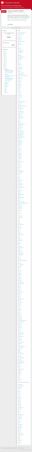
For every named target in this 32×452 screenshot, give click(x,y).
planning (19, 304)
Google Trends (20, 184)
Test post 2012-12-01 (8, 80)
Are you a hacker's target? (16, 11)
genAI (18, 178)
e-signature (19, 148)
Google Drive (20, 183)
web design (19, 427)
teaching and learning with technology (23, 382)
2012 (5, 68)
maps (18, 241)
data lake (19, 128)
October (6, 83)
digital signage (20, 135)
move (18, 256)
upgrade (19, 404)
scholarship (19, 339)
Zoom (18, 441)
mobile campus (20, 251)
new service (19, 270)
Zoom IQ (19, 443)
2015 (5, 64)
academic (19, 39)
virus (18, 420)
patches (19, 293)
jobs (18, 220)
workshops (19, 440)
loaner (18, 236)
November (6, 82)
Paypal (19, 296)
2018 (5, 60)
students (19, 372)
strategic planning (20, 369)
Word (18, 437)
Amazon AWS (20, 49)
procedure (19, 314)
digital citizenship (20, 134)
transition (19, 398)
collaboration (19, 107)
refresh (19, 329)
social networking (20, 357)
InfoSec (19, 204)
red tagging (19, 327)
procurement (19, 317)
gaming (19, 177)
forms (18, 174)
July (5, 87)
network (19, 267)
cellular (19, 82)
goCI (18, 181)
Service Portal (20, 347)
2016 (5, 63)
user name (19, 408)
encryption (19, 157)
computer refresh (20, 111)
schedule (19, 337)
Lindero (19, 231)
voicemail (19, 421)
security (19, 340)
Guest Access (20, 190)
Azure (18, 65)
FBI (18, 168)
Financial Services (20, 171)
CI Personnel (20, 95)
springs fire (19, 363)
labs (18, 221)
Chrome (19, 88)
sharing (19, 349)
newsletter (19, 273)
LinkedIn (19, 233)
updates (19, 403)
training (19, 397)
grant (18, 188)
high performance (20, 194)
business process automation (22, 75)
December (6, 69)
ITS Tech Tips (20, 217)
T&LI (18, 376)
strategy (19, 370)
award (18, 62)
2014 (5, 65)
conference (19, 114)
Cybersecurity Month (21, 124)
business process (20, 74)
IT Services (19, 213)
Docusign (19, 140)
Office (18, 276)
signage (19, 350)
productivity (19, 319)
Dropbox (19, 145)
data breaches (20, 127)
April (5, 91)
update (19, 401)
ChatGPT (19, 85)
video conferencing (20, 414)
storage (19, 367)
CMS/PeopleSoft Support (21, 105)
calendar (19, 77)
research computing (21, 333)
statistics (19, 366)
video (18, 413)
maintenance (19, 240)
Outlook (19, 287)
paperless (19, 290)
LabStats (19, 223)
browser (19, 71)
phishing (19, 297)
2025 (5, 51)
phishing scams (20, 299)
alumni (19, 48)
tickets (19, 393)
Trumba (19, 400)
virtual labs (19, 417)
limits (18, 230)
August (6, 86)
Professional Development (22, 320)
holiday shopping (20, 197)
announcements (20, 51)
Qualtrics (19, 326)
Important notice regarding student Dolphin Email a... (9, 78)
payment (19, 294)
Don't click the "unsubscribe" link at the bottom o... (10, 76)
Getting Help (19, 180)
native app (19, 266)
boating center (20, 68)
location (19, 237)
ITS (18, 214)
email (18, 151)
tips (18, 394)
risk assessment (20, 336)
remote (19, 330)
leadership (19, 227)
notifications (19, 274)
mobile (19, 250)
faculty (19, 167)
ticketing (19, 391)
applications (19, 55)
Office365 (19, 277)
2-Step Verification (20, 34)
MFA (18, 244)
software (19, 359)
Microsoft (19, 246)
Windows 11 (19, 433)
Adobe (19, 42)
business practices (20, 72)
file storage (19, 170)
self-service (19, 343)
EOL (18, 160)
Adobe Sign (19, 44)
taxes (18, 380)
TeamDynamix (20, 384)
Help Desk (19, 193)
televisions (19, 388)
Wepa (18, 430)
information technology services (22, 203)
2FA (18, 35)
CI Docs (19, 91)
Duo (18, 147)
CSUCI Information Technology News (11, 5)
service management (21, 346)
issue (18, 211)
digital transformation (21, 137)
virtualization (19, 418)
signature (19, 352)
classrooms (19, 102)
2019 (5, 59)
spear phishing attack (21, 362)
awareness (19, 64)
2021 (5, 56)
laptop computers (20, 224)
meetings (19, 243)
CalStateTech (20, 78)
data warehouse (20, 131)
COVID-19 (19, 118)
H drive (19, 191)
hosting (19, 198)
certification (19, 84)
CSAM (19, 121)
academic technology (21, 41)
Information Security (21, 201)
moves (19, 257)
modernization (20, 253)
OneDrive (19, 280)
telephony (19, 387)
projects (19, 323)
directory (19, 138)
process (19, 316)
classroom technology (21, 101)
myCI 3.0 (19, 263)
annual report (20, 52)
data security (19, 130)
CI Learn (19, 94)
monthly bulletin (20, 254)
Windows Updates (20, 434)
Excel (18, 164)
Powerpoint (19, 309)
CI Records (19, 97)
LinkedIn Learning (20, 234)
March (6, 92)
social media (19, 356)
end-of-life (19, 158)
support (19, 373)
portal (18, 307)
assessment (19, 58)
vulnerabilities (20, 424)
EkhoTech (19, 150)
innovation (19, 207)
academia (19, 38)
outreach (19, 289)
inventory (19, 210)
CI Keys (19, 92)
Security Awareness (21, 342)
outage (19, 284)
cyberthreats (19, 125)
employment (19, 155)
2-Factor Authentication (21, 32)
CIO (18, 98)
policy (18, 306)
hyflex (18, 200)
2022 (5, 55)
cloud (18, 104)
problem (19, 313)
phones (19, 303)
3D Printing (6, 74)
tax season (19, 379)
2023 (5, 54)
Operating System (20, 283)
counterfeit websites (21, 117)
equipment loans (20, 161)
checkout (19, 87)
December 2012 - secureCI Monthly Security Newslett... (9, 71)
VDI (18, 410)
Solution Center (20, 360)
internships (19, 208)
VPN (18, 423)
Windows (19, 431)
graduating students (21, 187)
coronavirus (19, 115)
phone (18, 300)
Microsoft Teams (20, 247)
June (5, 88)
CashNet (19, 81)
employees (19, 154)
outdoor (19, 286)
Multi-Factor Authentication (22, 260)
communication (20, 108)
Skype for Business (20, 353)
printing (19, 310)
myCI (18, 261)
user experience (20, 407)
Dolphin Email (20, 141)
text (18, 390)
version (19, 411)
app (18, 54)
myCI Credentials (20, 264)
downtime (19, 144)
